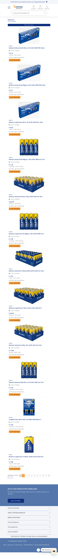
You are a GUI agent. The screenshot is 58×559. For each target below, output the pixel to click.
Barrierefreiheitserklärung (42, 545)
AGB (4, 545)
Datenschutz (18, 545)
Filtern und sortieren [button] (29, 25)
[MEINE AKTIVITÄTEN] (29, 518)
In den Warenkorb (15, 60)
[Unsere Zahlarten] (29, 522)
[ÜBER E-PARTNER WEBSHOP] (29, 513)
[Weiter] (48, 475)
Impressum (10, 545)
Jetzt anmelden (16, 501)
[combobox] (29, 13)
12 (10, 477)
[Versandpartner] (29, 527)
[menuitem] (40, 7)
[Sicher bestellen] (29, 532)
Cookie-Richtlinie (28, 545)
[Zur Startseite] (17, 7)
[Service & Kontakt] (29, 508)
